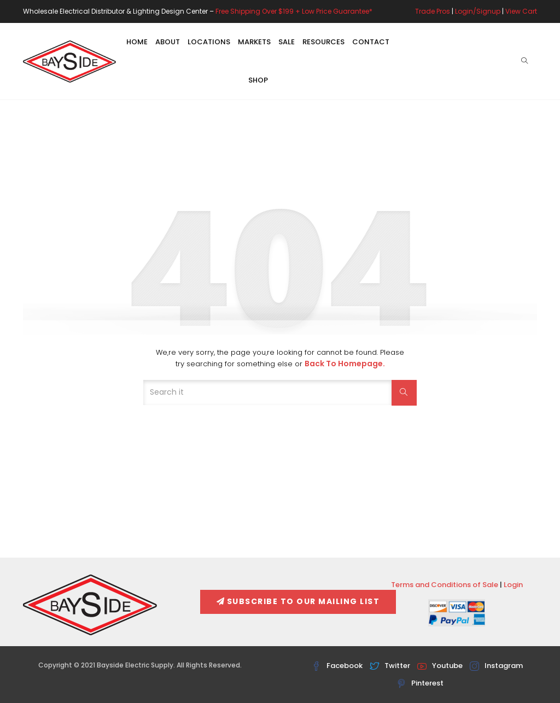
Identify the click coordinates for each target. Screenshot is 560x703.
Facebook (337, 665)
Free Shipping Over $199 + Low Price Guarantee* (293, 11)
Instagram (496, 665)
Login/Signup (477, 11)
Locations (209, 42)
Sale (286, 42)
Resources (323, 42)
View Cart (521, 11)
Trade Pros (432, 11)
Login (513, 584)
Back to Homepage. (345, 363)
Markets (254, 42)
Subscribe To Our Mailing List (298, 601)
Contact (370, 42)
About (167, 42)
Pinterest (420, 683)
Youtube (440, 665)
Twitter (390, 665)
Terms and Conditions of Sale (444, 584)
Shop (258, 80)
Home (137, 42)
